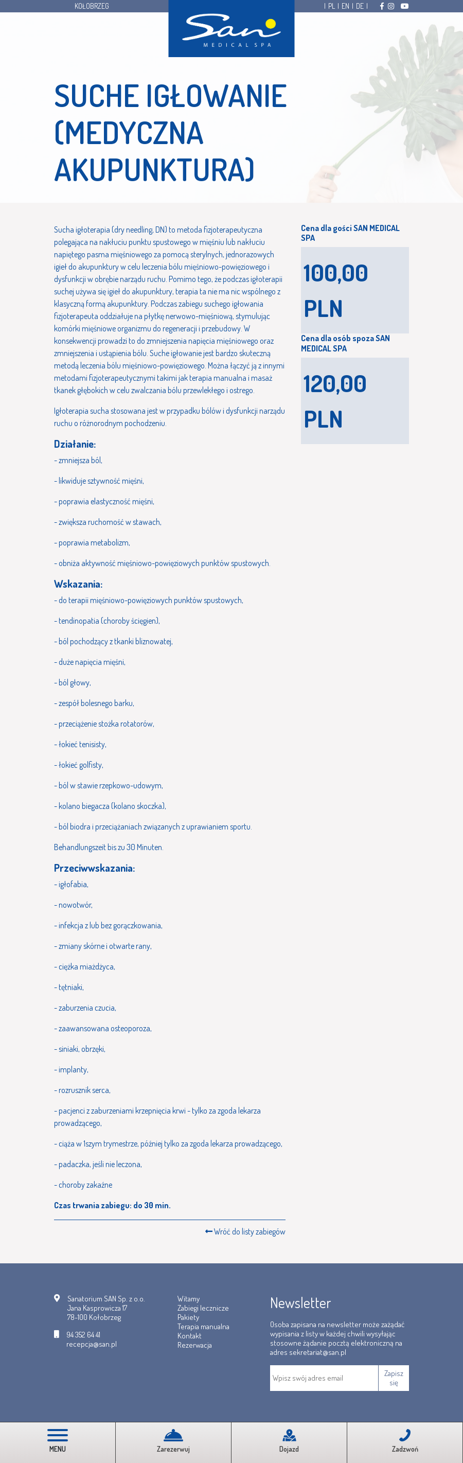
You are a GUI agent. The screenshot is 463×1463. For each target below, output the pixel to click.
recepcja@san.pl (91, 1344)
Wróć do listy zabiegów (245, 1231)
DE (360, 6)
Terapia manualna (203, 1326)
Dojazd (289, 1441)
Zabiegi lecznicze (203, 1308)
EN (345, 6)
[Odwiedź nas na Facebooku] (382, 6)
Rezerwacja (194, 1345)
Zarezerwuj (173, 1441)
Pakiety (188, 1317)
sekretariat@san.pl (317, 1352)
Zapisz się (393, 1377)
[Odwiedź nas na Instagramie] (391, 6)
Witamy (188, 1298)
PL (331, 6)
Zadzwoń (405, 1441)
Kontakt (189, 1336)
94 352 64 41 (83, 1334)
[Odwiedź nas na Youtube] (405, 6)
